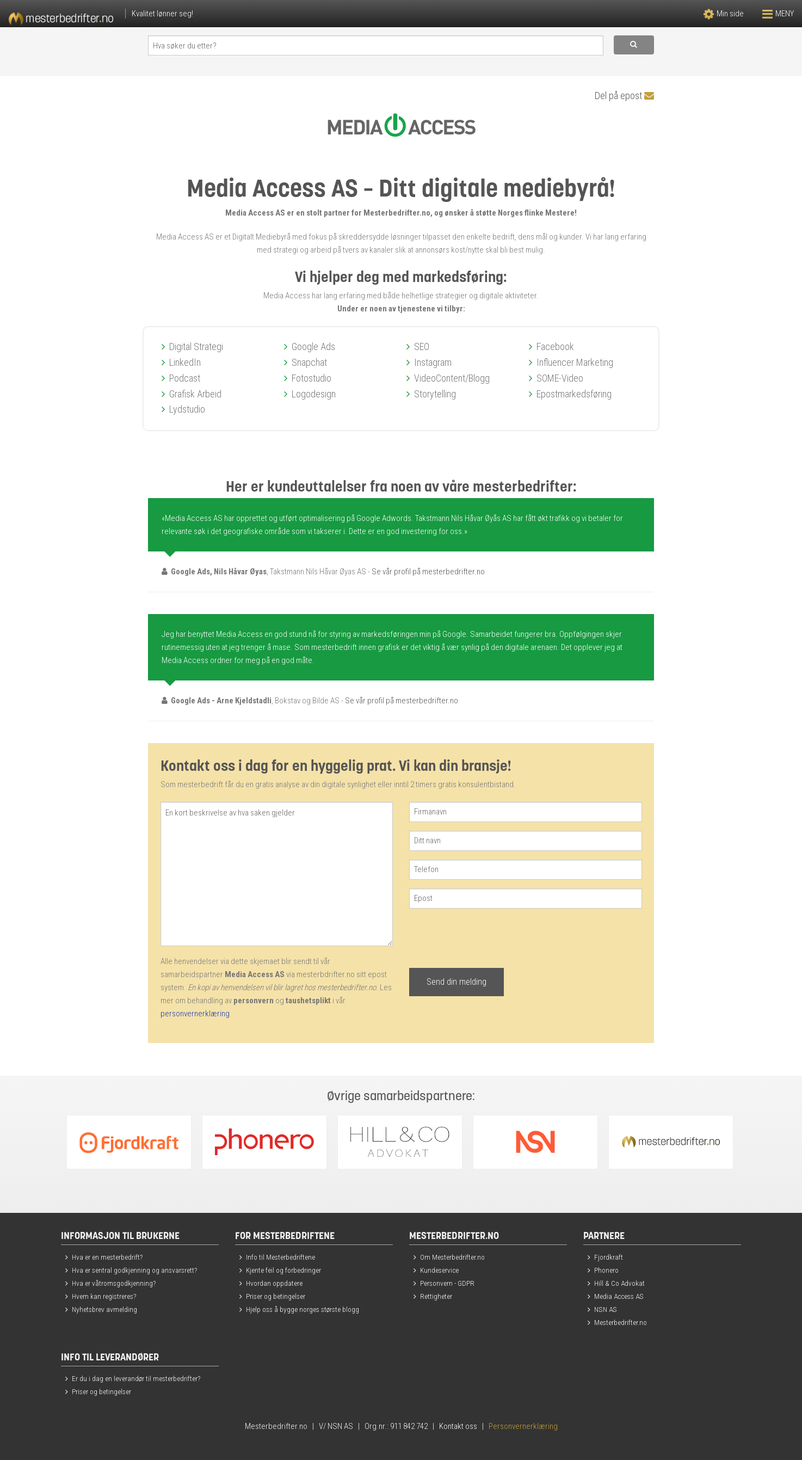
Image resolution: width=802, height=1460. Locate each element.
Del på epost (624, 95)
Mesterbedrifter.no (620, 1322)
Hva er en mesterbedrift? (107, 1257)
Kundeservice (439, 1270)
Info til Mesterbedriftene (280, 1257)
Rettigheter (436, 1296)
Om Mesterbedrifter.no (452, 1257)
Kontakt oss (458, 1426)
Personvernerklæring (523, 1426)
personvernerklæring (195, 1014)
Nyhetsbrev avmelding (104, 1309)
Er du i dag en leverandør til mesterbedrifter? (136, 1378)
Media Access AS (619, 1296)
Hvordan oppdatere (274, 1283)
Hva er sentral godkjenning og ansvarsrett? (134, 1270)
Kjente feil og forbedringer (283, 1270)
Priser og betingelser (275, 1296)
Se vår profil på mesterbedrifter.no (428, 571)
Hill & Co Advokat (619, 1283)
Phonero (606, 1270)
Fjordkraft (608, 1257)
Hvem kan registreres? (104, 1296)
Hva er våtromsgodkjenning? (114, 1283)
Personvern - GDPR (447, 1283)
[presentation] (492, 938)
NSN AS (605, 1309)
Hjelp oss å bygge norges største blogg (302, 1309)
